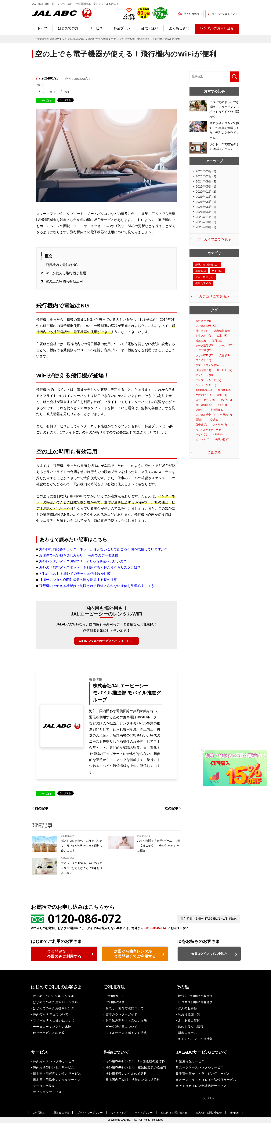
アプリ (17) (205, 350)
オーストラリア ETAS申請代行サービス (207, 1079)
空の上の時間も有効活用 (64, 281)
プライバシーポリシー (90, 1112)
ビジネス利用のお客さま (195, 1002)
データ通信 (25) (205, 345)
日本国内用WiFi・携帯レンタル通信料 (133, 1079)
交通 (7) (214, 419)
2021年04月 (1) (206, 212)
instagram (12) (204, 389)
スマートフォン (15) (207, 365)
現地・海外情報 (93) (206, 264)
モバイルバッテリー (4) (209, 429)
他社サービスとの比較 (49, 1032)
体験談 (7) (226, 414)
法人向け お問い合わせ (209, 1112)
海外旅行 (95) (203, 320)
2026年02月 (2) (206, 176)
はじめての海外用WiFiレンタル (55, 1002)
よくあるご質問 (189, 1020)
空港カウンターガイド (121, 1014)
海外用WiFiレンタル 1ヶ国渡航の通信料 (135, 1061)
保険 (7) (200, 409)
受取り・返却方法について (125, 1008)
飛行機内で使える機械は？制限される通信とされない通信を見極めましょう (96, 586)
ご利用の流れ (115, 1002)
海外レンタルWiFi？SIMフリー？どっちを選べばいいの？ (82, 561)
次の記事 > (173, 808)
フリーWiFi (48, 91)
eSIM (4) (218, 434)
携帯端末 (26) (203, 283)
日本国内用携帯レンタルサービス (57, 1079)
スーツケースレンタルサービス (201, 1067)
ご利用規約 (38, 1112)
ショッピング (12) (206, 385)
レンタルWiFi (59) (206, 325)
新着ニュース (187, 1032)
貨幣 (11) (222, 395)
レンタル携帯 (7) (205, 414)
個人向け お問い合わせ (174, 1112)
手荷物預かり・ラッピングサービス (204, 1073)
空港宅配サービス (192, 1061)
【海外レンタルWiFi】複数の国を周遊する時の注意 (78, 579)
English (234, 1112)
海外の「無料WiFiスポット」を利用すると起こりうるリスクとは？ (90, 567)
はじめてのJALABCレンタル (53, 996)
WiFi (40, 85)
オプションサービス (47, 1092)
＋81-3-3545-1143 (155, 928)
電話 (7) (200, 419)
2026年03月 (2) (206, 171)
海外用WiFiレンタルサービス (54, 1061)
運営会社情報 (61, 1112)
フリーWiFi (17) (205, 355)
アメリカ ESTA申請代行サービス (203, 1085)
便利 (66, 91)
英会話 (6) (201, 424)
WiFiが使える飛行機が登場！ (68, 273)
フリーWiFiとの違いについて (54, 1020)
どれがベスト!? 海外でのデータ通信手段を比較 (75, 573)
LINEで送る (46, 100)
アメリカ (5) (220, 424)
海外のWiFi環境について (50, 1014)
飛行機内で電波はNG (62, 265)
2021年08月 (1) (206, 201)
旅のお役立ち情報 (190, 1026)
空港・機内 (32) (204, 277)
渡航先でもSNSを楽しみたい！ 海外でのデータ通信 (78, 555)
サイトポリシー (144, 1112)
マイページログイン (223, 13)
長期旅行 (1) (222, 439)
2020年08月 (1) (206, 227)
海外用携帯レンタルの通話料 (126, 1073)
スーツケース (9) (205, 399)
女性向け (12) (203, 395)
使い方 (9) (226, 399)
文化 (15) (224, 355)
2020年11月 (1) (206, 217)
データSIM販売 (44, 1085)
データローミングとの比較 (52, 1026)
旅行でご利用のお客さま (195, 996)
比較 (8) (222, 404)
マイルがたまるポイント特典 (126, 1032)
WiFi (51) (217, 270)
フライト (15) (203, 360)
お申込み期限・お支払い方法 (126, 1020)
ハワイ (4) (201, 434)
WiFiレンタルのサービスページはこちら (105, 641)
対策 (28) (201, 340)
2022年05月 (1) (206, 186)
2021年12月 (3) (206, 196)
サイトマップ (118, 1112)
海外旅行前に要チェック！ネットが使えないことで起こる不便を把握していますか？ (103, 549)
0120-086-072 (84, 918)
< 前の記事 (40, 808)
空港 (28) (222, 335)
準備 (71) (200, 270)
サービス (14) (224, 370)
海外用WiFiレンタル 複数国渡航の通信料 (136, 1067)
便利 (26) (217, 340)
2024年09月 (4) (206, 181)
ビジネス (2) (203, 439)
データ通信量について (121, 1026)
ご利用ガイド (115, 996)
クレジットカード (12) (208, 380)
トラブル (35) (203, 335)
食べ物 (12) (224, 389)
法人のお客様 (191, 13)
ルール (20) (225, 345)
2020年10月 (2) (206, 222)
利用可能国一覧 (189, 1014)
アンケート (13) (205, 375)
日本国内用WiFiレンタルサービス (57, 1073)
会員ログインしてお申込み (209, 953)
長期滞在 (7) (217, 409)
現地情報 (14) (203, 370)
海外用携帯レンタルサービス (53, 1067)
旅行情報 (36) (222, 330)
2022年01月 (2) (206, 191)
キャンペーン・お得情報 (195, 1039)
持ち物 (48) (202, 330)
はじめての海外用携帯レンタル (55, 1008)
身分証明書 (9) (204, 404)
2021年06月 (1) (206, 206)
